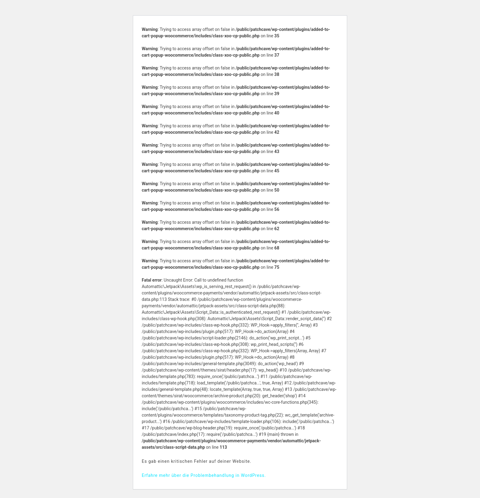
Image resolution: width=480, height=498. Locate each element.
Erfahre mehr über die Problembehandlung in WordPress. (204, 475)
